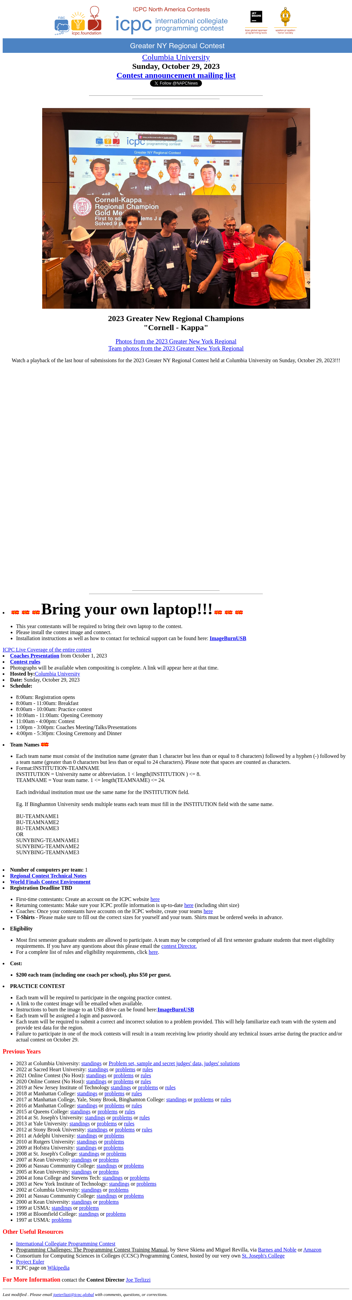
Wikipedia (58, 1268)
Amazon (312, 1250)
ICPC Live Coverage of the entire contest (47, 650)
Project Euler (30, 1262)
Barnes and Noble (277, 1250)
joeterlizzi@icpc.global (73, 1294)
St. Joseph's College (263, 1256)
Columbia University (176, 57)
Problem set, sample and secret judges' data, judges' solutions (174, 1063)
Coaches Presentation (34, 656)
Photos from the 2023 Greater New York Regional (176, 341)
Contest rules (25, 662)
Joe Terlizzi (138, 1280)
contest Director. (179, 946)
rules (147, 1069)
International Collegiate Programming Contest (65, 1243)
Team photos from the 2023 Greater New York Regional (175, 348)
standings (91, 1063)
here (155, 899)
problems (125, 1069)
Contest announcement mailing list (176, 75)
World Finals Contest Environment (50, 882)
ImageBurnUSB (228, 638)
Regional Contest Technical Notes (48, 876)
